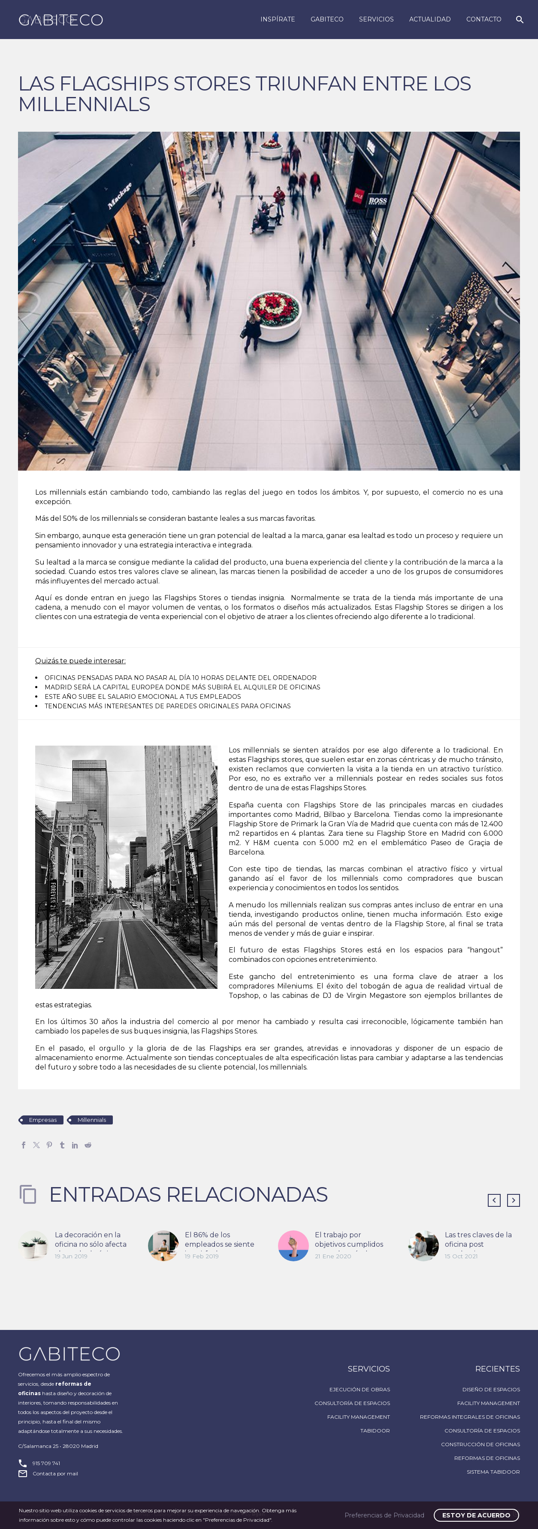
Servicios (376, 19)
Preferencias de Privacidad (384, 1515)
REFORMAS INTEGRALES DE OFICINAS (470, 1417)
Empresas (43, 1119)
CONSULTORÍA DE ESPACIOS (352, 1403)
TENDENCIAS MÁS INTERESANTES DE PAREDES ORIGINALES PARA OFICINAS (168, 706)
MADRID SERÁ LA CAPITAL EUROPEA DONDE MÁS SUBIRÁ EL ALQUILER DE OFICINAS (182, 687)
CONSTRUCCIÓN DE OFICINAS (480, 1444)
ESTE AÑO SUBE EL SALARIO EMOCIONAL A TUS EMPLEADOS (143, 697)
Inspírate (277, 19)
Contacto (484, 19)
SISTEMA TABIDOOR (493, 1472)
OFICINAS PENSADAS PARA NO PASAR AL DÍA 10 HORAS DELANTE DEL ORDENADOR (181, 678)
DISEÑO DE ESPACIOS (491, 1389)
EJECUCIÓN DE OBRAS (359, 1389)
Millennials (92, 1119)
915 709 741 (46, 1463)
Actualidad (430, 19)
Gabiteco (327, 19)
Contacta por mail (55, 1473)
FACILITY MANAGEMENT (358, 1417)
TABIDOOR (375, 1430)
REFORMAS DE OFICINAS (487, 1458)
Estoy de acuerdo (476, 1515)
